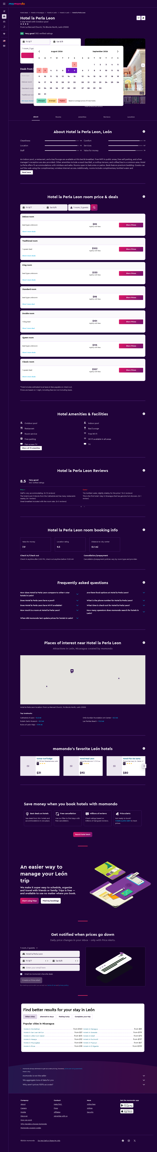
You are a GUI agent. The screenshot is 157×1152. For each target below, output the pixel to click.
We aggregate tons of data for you (84, 1080)
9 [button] (39, 76)
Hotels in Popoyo (90, 1043)
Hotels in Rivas (29, 1046)
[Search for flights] (4, 11)
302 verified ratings (44, 33)
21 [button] (69, 82)
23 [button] (39, 88)
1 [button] (74, 65)
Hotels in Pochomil (90, 1039)
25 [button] (51, 88)
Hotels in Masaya (30, 1039)
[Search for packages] (4, 26)
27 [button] (63, 88)
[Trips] (4, 33)
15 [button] (74, 76)
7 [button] (68, 70)
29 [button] (74, 88)
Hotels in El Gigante (91, 1046)
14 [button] (69, 76)
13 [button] (63, 76)
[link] (82, 834)
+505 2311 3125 (26, 30)
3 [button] (45, 70)
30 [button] (39, 94)
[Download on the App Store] (126, 1111)
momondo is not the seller (84, 1075)
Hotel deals (24, 12)
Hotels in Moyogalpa (32, 1043)
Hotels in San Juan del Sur (34, 1032)
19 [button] (57, 82)
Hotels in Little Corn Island (34, 1036)
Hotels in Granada (90, 1032)
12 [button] (57, 76)
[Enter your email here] (52, 967)
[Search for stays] (4, 16)
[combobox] (52, 954)
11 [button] (51, 76)
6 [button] (62, 70)
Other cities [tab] (30, 1017)
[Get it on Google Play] (126, 1105)
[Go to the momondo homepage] (17, 3)
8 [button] (74, 70)
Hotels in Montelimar (32, 1029)
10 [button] (45, 76)
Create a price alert (122, 821)
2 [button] (39, 70)
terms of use (51, 985)
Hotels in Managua (90, 1029)
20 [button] (63, 82)
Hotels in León (52, 12)
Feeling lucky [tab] (64, 1017)
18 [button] (51, 82)
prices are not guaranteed (73, 1068)
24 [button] (45, 88)
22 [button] (74, 82)
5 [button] (56, 70)
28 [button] (68, 88)
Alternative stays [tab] (47, 1017)
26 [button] (57, 88)
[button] (4, 4)
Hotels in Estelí (89, 1036)
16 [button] (39, 82)
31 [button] (45, 94)
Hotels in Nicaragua (37, 12)
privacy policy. (64, 985)
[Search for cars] (4, 21)
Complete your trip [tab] (83, 1017)
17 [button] (45, 82)
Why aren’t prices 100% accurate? (84, 1084)
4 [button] (51, 70)
